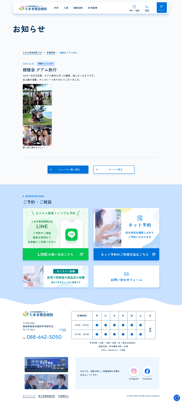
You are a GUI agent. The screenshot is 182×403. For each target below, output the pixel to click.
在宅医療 (92, 7)
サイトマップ (29, 396)
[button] (68, 170)
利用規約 (62, 396)
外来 (56, 7)
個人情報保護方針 (46, 396)
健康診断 (78, 7)
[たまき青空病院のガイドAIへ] (177, 398)
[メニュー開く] (162, 7)
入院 (66, 7)
